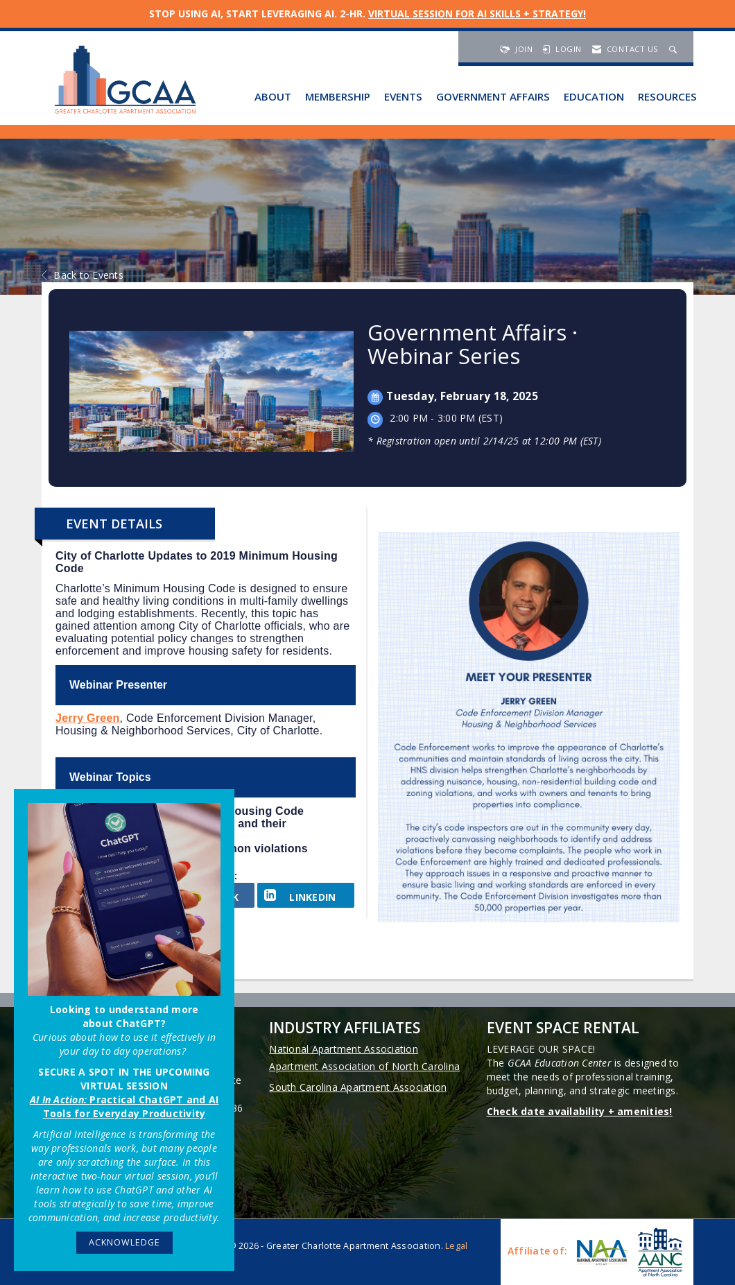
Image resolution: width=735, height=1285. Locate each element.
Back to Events (82, 275)
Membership (337, 96)
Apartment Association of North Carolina (364, 1066)
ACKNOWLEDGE (124, 1242)
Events (403, 96)
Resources (667, 96)
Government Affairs (493, 96)
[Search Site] (674, 49)
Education (594, 96)
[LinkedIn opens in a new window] (305, 895)
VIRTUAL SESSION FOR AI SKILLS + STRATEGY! (477, 13)
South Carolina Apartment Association (358, 1087)
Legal (456, 1246)
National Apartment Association (343, 1048)
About (272, 96)
